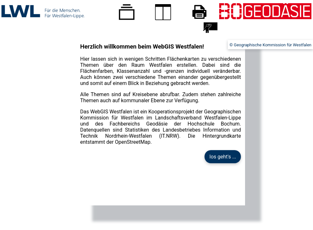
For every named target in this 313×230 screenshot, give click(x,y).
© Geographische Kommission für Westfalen (270, 44)
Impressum (301, 30)
